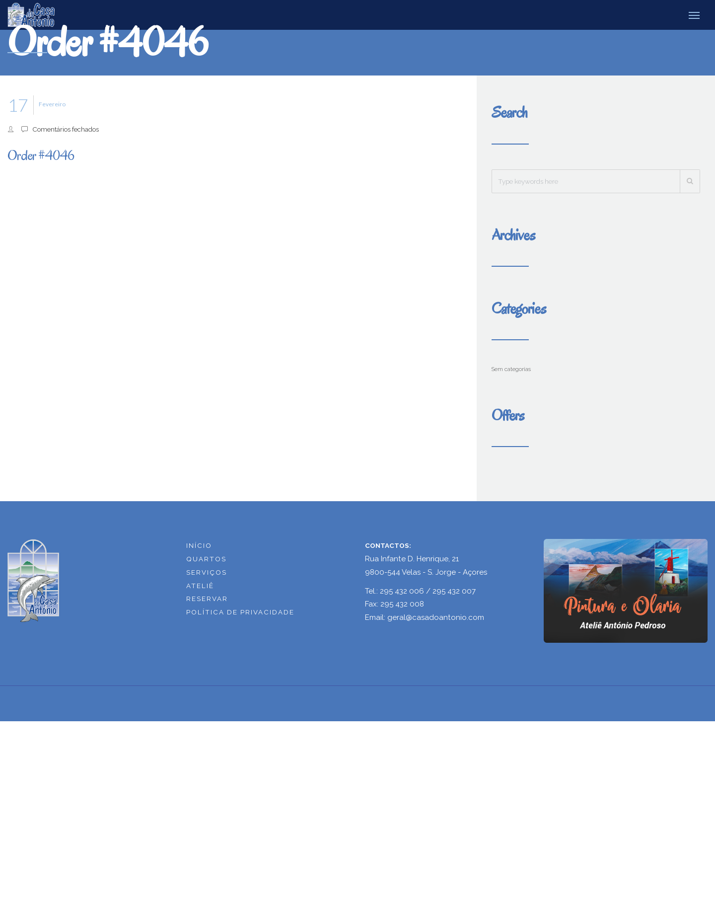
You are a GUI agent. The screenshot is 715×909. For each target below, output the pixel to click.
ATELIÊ (200, 585)
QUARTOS (206, 559)
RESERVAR (207, 599)
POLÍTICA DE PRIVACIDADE (240, 612)
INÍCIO (199, 545)
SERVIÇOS (206, 572)
